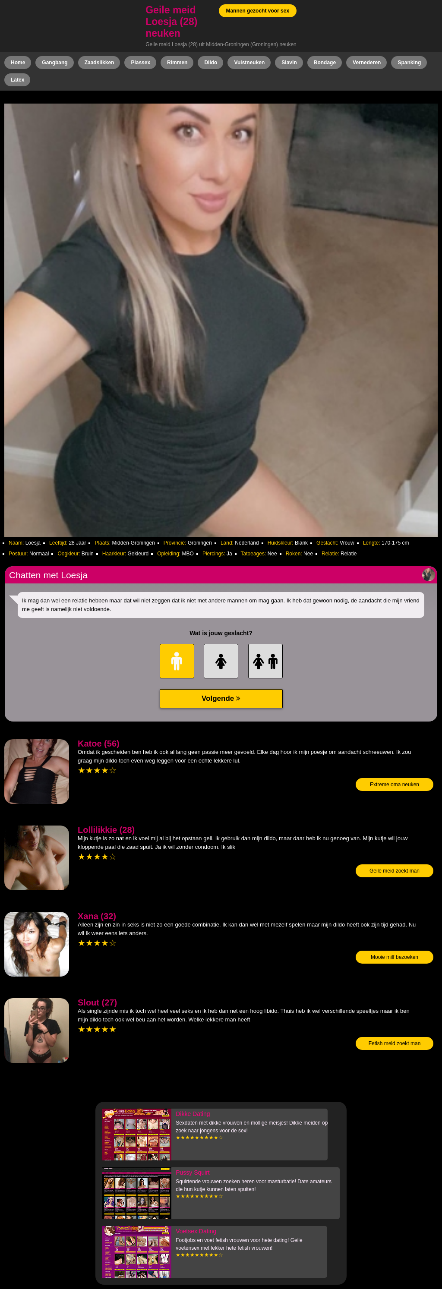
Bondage (325, 63)
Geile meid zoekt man (394, 871)
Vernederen (367, 63)
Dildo (210, 63)
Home (18, 63)
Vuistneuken (249, 63)
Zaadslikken (99, 63)
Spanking (409, 63)
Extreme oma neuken (394, 785)
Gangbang (54, 63)
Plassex (140, 63)
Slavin (289, 63)
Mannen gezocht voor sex (257, 11)
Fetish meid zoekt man (395, 1043)
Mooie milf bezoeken (394, 957)
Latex (17, 80)
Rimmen (177, 63)
